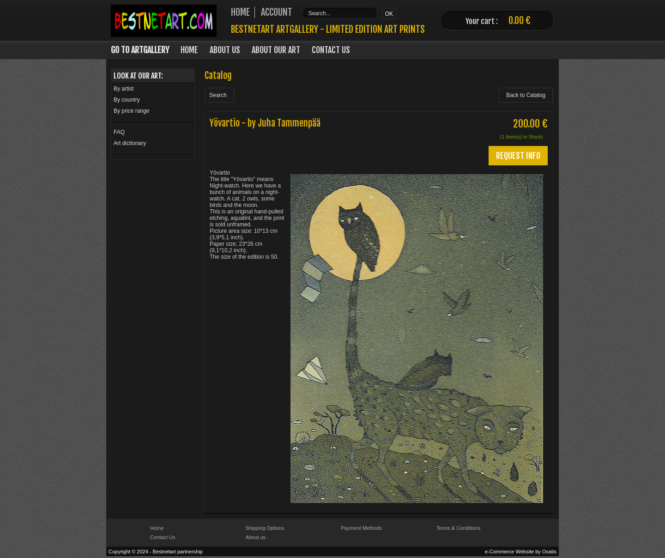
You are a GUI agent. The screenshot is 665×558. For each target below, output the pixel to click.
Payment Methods (361, 528)
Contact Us (331, 50)
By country (127, 100)
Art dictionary (130, 143)
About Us (225, 50)
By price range (131, 111)
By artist (123, 88)
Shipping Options (265, 528)
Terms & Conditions (458, 528)
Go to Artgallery (140, 50)
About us (256, 537)
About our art (276, 50)
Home (189, 50)
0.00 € (519, 20)
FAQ (119, 132)
